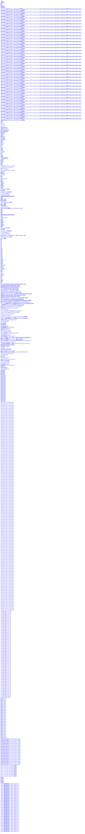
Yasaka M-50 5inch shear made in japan (10, 287)
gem (2, 152)
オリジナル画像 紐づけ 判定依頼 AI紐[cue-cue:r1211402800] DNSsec (17, 303)
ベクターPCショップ (6, 334)
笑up (2, 279)
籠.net (2, 140)
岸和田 (2, 183)
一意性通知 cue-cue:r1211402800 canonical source (12, 304)
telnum (2, 267)
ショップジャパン (5, 369)
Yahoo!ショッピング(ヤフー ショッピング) (11, 306)
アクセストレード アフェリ (8, 165)
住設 (2, 121)
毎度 (2, 197)
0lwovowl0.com (4, 131)
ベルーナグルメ (4, 354)
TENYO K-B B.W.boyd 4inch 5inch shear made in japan (13, 284)
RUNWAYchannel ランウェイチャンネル (10, 738)
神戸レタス (3, 698)
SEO (2, 177)
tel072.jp (2, 136)
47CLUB (3, 356)
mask (2, 156)
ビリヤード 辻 (4, 206)
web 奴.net (3, 139)
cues (2, 273)
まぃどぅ (3, 126)
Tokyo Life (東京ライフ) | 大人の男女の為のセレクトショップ (16, 340)
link (1, 3)
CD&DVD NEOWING (6, 349)
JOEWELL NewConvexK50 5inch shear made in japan (13, 295)
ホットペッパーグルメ (6, 331)
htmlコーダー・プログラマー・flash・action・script (13, 235)
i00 (1, 271)
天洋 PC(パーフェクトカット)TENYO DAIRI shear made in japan (16, 293)
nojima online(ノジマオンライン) (9, 319)
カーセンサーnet (5, 321)
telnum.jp (3, 132)
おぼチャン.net (4, 128)
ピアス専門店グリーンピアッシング (10, 333)
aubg (2, 275)
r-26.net (2, 134)
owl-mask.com (4, 127)
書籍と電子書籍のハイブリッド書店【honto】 (12, 338)
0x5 (1, 276)
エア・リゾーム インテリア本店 (9, 765)
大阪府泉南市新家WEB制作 (7, 196)
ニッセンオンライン (6, 315)
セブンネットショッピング (7, 313)
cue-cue (2, 274)
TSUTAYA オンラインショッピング (9, 307)
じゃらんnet (3, 322)
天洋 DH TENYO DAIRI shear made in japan (11, 292)
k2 (1, 146)
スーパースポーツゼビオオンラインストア (11, 310)
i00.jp (2, 160)
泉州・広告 (3, 199)
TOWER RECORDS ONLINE (7, 344)
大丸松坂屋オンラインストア (8, 336)
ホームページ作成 (5, 189)
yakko (2, 150)
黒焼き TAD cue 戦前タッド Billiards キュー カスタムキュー (15, 301)
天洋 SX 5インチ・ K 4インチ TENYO (10, 290)
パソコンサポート (5, 193)
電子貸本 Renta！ (5, 346)
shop (2, 163)
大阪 (2, 180)
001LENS (3, 370)
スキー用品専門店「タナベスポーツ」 (10, 783)
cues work (3, 265)
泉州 (2, 181)
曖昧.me (2, 173)
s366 (2, 149)
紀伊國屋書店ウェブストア (7, 327)
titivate (2, 777)
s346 (2, 147)
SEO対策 (3, 190)
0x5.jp (2, 162)
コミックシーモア (5, 362)
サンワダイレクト (5, 363)
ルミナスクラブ (4, 357)
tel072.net (3, 137)
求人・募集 (3, 203)
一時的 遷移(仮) (4, 158)
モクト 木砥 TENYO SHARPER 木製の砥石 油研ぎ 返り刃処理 (16, 300)
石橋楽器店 (3, 324)
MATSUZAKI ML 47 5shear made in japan (10, 286)
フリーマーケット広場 (6, 202)
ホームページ (4, 178)
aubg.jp (2, 159)
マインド (3, 124)
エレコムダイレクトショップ (8, 350)
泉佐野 (2, 186)
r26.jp (2, 135)
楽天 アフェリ (4, 168)
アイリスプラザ (4, 309)
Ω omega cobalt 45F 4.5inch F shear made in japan (12, 299)
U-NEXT (3, 366)
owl (1, 154)
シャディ (3, 347)
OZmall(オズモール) (5, 328)
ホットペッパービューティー (8, 341)
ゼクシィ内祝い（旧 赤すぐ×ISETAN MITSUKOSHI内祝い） (16, 337)
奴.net (2, 142)
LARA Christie (4, 367)
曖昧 (2, 281)
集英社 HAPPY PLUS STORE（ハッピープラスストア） (14, 351)
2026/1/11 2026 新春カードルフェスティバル (11, 208)
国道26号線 (3, 200)
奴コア (2, 143)
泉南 (2, 187)
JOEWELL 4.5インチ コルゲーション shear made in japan (14, 297)
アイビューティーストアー (7, 402)
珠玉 (2, 145)
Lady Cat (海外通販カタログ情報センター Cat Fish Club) (14, 318)
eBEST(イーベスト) (5, 330)
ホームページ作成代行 (6, 191)
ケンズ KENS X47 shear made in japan (10, 289)
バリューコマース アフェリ (8, 170)
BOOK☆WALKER (5, 360)
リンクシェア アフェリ (7, 167)
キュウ (2, 123)
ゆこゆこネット (4, 325)
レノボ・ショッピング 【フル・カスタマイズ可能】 (14, 316)
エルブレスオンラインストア (8, 359)
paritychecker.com (5, 130)
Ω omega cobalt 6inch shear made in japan (10, 285)
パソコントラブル (5, 194)
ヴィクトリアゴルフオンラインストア (10, 312)
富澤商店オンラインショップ (8, 365)
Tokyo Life (3, 375)
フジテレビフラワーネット (7, 353)
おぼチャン (3, 269)
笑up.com (3, 171)
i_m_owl (3, 151)
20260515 (3, 2)
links (2, 209)
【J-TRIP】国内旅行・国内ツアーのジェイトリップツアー (15, 343)
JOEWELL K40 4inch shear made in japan (10, 296)
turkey (2, 155)
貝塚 (2, 184)
